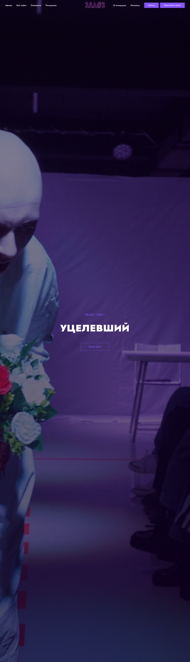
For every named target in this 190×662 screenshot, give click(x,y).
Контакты (135, 5)
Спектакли (36, 5)
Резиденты (51, 5)
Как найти (21, 5)
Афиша (8, 5)
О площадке (119, 5)
